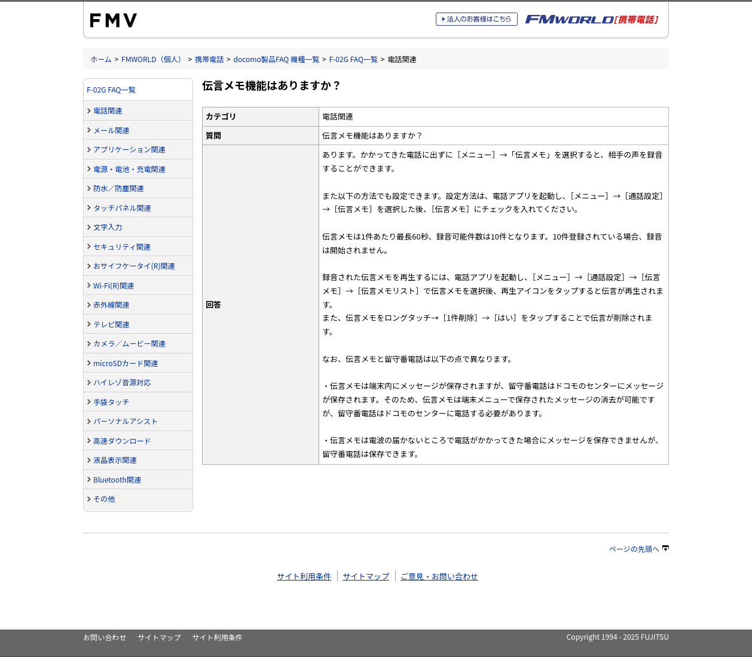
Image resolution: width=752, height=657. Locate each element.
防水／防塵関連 (118, 188)
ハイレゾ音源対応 (122, 382)
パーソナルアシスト (125, 421)
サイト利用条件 (304, 576)
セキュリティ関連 (122, 246)
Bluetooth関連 (117, 479)
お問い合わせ (104, 637)
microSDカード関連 (125, 363)
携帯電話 (209, 59)
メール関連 (111, 130)
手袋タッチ (111, 402)
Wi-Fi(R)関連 (113, 285)
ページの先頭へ (639, 549)
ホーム (101, 59)
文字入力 (107, 227)
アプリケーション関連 (129, 149)
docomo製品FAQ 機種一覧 (276, 59)
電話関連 (107, 110)
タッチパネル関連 (122, 207)
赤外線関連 (111, 304)
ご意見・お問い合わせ (439, 576)
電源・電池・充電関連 (129, 169)
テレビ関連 (111, 324)
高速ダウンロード (122, 440)
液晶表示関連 (114, 460)
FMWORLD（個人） (153, 59)
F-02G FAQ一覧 (353, 59)
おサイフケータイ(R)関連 (134, 265)
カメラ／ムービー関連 (129, 343)
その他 (104, 498)
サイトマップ (366, 576)
